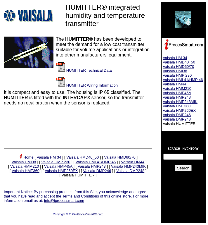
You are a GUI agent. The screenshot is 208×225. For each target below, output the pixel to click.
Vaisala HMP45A (58, 166)
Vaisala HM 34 (49, 157)
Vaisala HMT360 (25, 171)
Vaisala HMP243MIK (128, 166)
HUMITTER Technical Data (89, 70)
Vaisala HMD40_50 (82, 157)
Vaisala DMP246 (97, 171)
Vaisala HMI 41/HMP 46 (96, 162)
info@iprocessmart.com (64, 200)
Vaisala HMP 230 (55, 162)
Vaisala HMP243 (92, 166)
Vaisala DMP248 (130, 171)
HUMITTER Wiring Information (92, 85)
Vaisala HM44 (132, 162)
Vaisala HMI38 (24, 162)
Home (28, 157)
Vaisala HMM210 (24, 166)
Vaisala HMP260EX (61, 171)
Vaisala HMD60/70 (119, 157)
